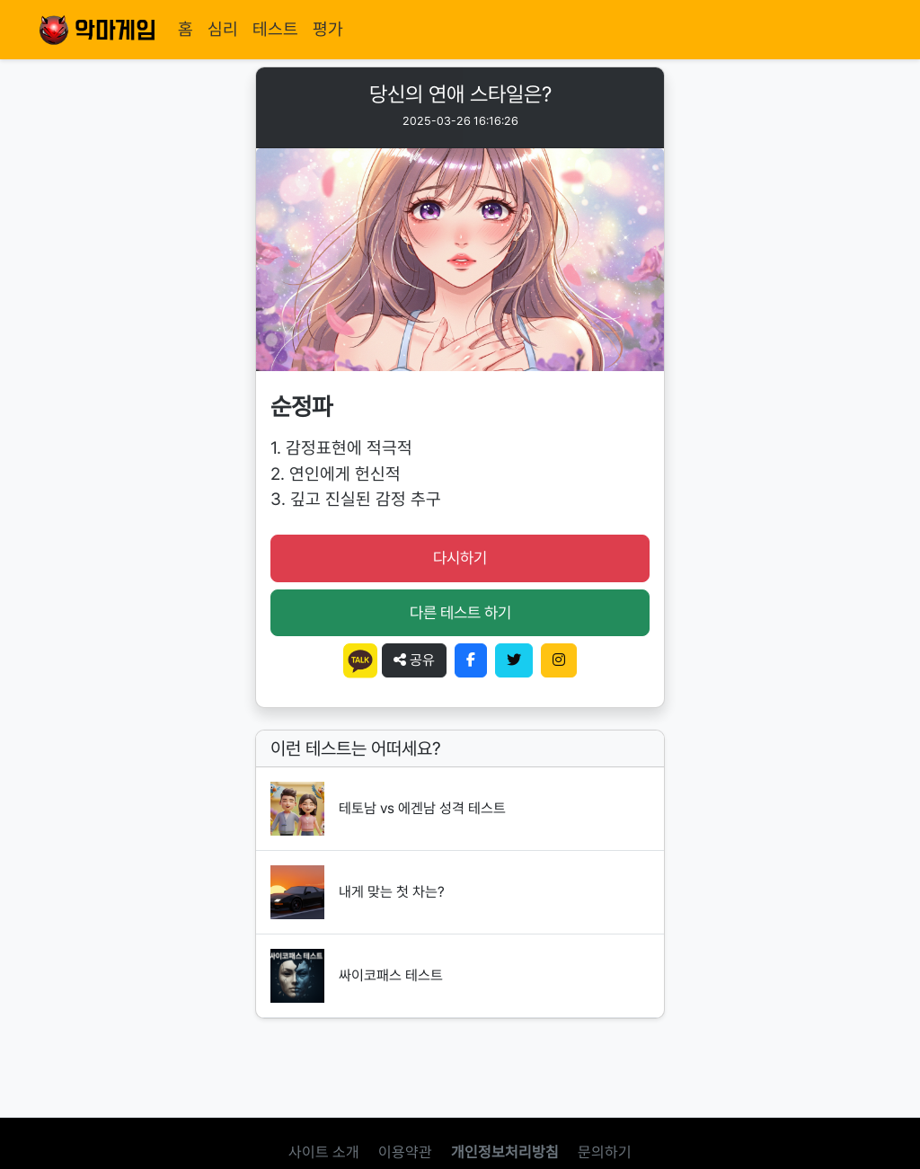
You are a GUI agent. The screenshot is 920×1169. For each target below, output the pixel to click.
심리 (223, 29)
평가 (328, 29)
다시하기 (460, 557)
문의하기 (605, 1152)
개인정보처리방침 (505, 1152)
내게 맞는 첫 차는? (392, 891)
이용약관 (405, 1152)
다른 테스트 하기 (460, 612)
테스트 (275, 29)
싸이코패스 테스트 (391, 975)
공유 (414, 660)
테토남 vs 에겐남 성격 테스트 (422, 808)
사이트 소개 (323, 1152)
